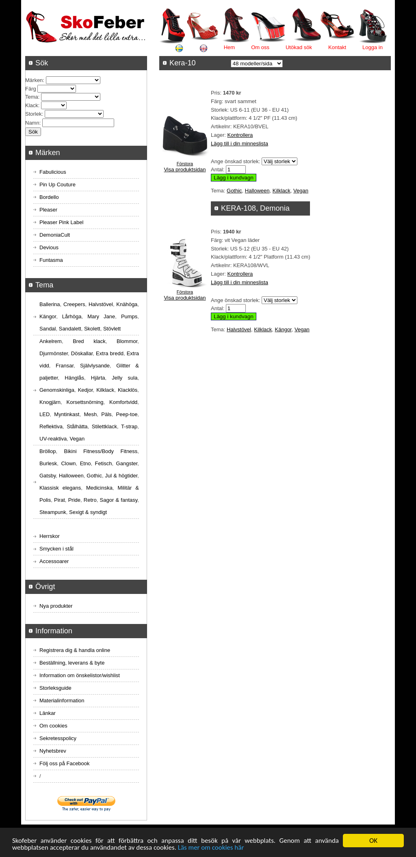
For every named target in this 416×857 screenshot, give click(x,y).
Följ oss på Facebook (64, 763)
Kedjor (85, 390)
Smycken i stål (56, 549)
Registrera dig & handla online (74, 650)
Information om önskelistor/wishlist (79, 675)
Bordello (49, 197)
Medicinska (99, 488)
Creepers (74, 304)
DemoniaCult (54, 235)
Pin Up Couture (57, 184)
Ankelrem (50, 341)
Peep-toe (127, 414)
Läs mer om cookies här (211, 848)
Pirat (59, 500)
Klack (31, 105)
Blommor (127, 341)
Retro (90, 500)
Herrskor (49, 536)
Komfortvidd (123, 402)
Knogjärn (50, 402)
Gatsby (47, 476)
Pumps (129, 316)
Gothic (234, 191)
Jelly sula (124, 378)
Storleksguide (55, 688)
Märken (34, 80)
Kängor (283, 329)
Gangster (127, 463)
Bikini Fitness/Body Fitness (100, 451)
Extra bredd (110, 353)
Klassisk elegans (60, 488)
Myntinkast (66, 414)
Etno (85, 463)
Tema (31, 97)
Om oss (260, 47)
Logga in (372, 47)
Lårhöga (72, 316)
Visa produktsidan (185, 169)
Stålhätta (77, 426)
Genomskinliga (56, 390)
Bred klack (89, 341)
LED (44, 414)
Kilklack (281, 191)
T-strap (129, 426)
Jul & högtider (121, 476)
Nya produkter (56, 606)
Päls (106, 414)
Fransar (65, 366)
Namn (32, 123)
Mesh (90, 414)
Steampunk (52, 512)
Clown (68, 463)
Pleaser (48, 210)
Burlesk (48, 463)
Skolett (92, 329)
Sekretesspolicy (57, 738)
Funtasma (51, 260)
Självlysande (95, 366)
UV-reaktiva (53, 439)
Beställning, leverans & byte (71, 663)
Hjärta (98, 378)
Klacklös (127, 390)
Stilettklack (104, 426)
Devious (48, 247)
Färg (30, 89)
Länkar (47, 713)
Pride (74, 500)
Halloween (257, 191)
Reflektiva (51, 426)
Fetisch (103, 463)
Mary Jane (101, 316)
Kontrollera (240, 135)
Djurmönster (53, 353)
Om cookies (53, 726)
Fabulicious (52, 172)
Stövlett (112, 329)
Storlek (33, 114)
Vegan (300, 191)
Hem (229, 47)
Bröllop (47, 451)
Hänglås (74, 378)
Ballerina (49, 304)
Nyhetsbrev (52, 751)
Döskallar (82, 353)
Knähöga (126, 304)
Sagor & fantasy (119, 500)
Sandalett (70, 329)
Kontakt (337, 47)
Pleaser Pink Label (61, 222)
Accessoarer (54, 561)
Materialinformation (61, 700)
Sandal (47, 329)
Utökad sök (299, 47)
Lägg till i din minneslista (239, 143)
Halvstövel (239, 329)
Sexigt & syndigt (88, 512)
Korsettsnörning (84, 402)
